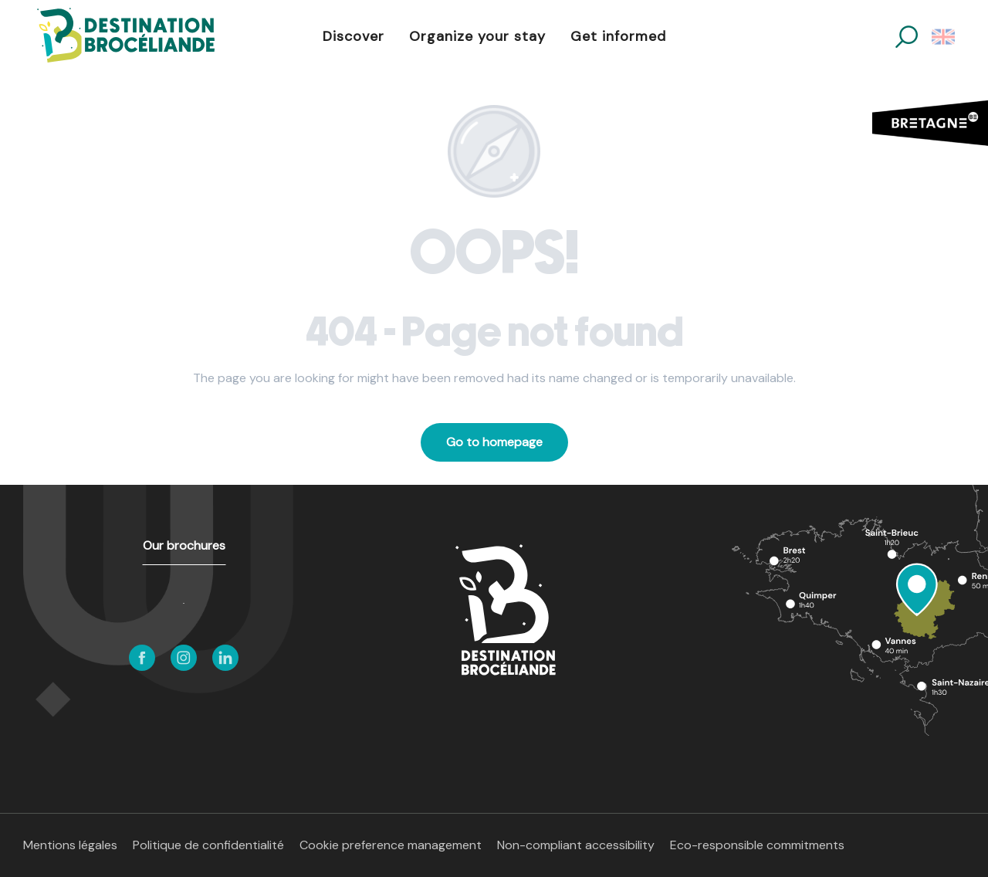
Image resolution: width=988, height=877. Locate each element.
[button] (906, 36)
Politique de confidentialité (208, 845)
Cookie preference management (390, 845)
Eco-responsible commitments (757, 845)
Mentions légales (70, 845)
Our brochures (184, 545)
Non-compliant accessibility (576, 845)
